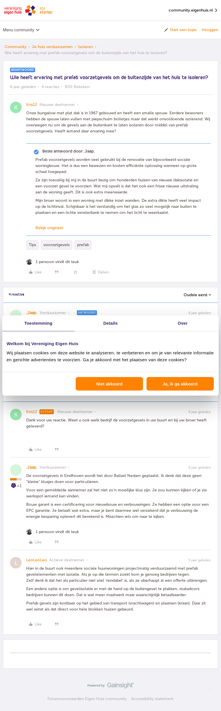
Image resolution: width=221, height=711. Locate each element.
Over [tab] (183, 323)
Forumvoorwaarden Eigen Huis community (87, 698)
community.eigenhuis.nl (193, 10)
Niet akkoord (109, 383)
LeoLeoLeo (36, 560)
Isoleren (85, 46)
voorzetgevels (56, 244)
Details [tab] (110, 323)
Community (15, 46)
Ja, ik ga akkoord (180, 383)
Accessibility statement (152, 698)
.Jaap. (31, 312)
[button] (180, 30)
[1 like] (52, 262)
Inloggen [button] (210, 29)
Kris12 (31, 104)
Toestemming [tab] (38, 323)
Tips (32, 244)
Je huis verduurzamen (52, 46)
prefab (83, 244)
